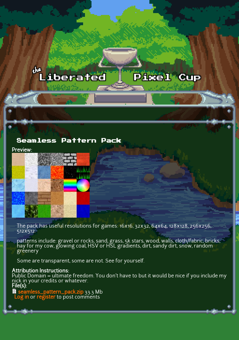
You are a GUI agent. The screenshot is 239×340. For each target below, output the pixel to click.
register (46, 297)
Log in (21, 297)
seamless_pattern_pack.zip (50, 292)
